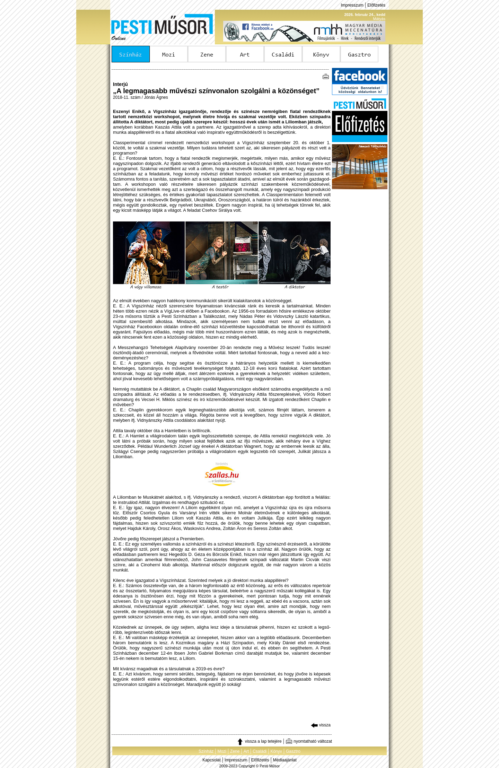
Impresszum (352, 5)
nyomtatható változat (309, 741)
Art (246, 751)
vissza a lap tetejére (259, 741)
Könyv (276, 751)
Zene (234, 751)
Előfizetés (376, 5)
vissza (321, 725)
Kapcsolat (211, 760)
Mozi (222, 751)
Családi (259, 751)
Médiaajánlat (285, 760)
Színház (206, 751)
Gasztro (293, 751)
